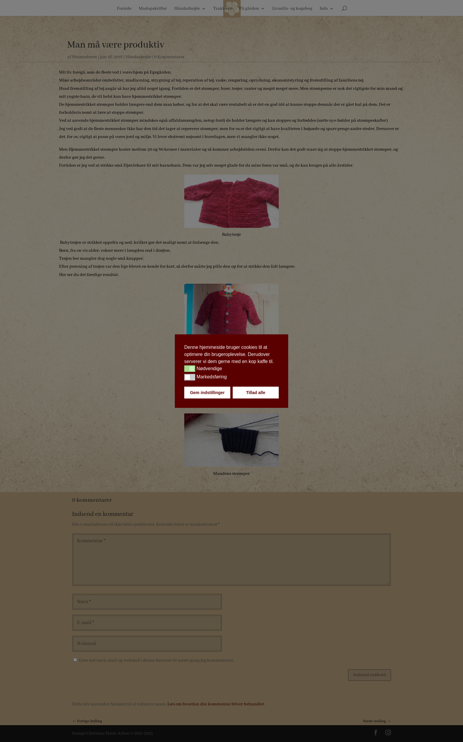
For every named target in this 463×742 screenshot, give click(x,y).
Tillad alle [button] (255, 392)
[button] (189, 369)
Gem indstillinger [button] (207, 392)
